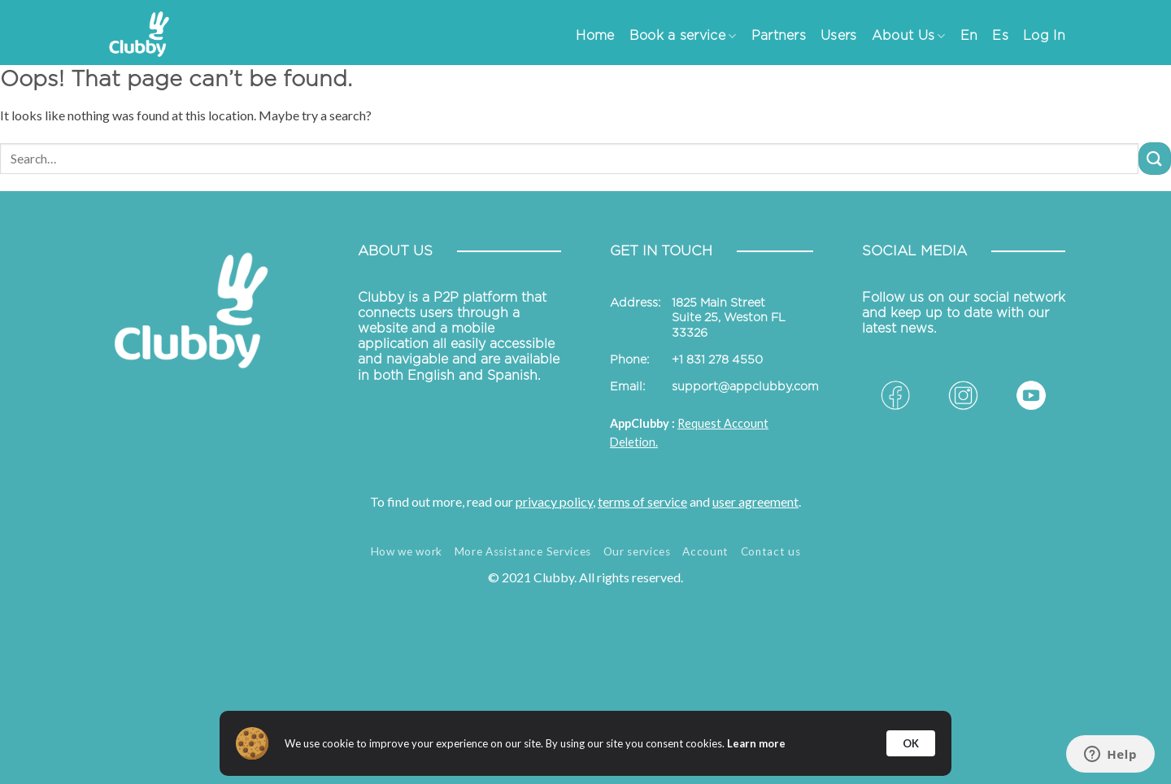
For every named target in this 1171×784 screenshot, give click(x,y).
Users (839, 35)
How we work (406, 551)
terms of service (642, 501)
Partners (779, 35)
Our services (637, 551)
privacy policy (554, 501)
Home (595, 35)
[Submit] (1154, 158)
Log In (1044, 35)
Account (705, 551)
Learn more (756, 743)
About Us (909, 36)
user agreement (755, 501)
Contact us (771, 551)
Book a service (683, 36)
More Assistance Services (523, 551)
